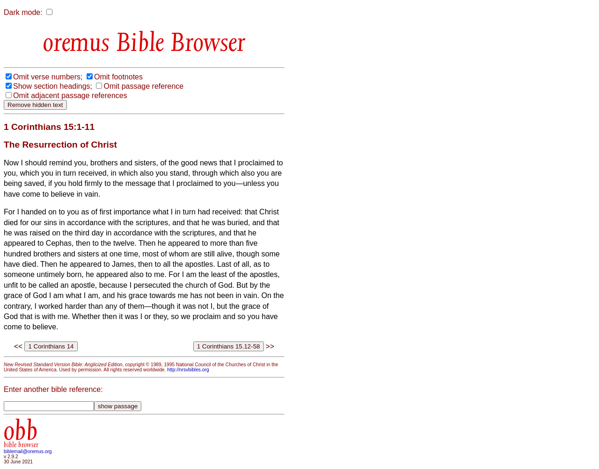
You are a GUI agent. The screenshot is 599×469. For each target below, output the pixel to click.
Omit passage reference (143, 86)
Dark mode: (23, 12)
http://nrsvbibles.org (188, 369)
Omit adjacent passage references (70, 95)
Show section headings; (52, 86)
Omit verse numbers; (47, 77)
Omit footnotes (118, 77)
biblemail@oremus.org (28, 451)
